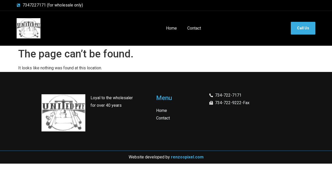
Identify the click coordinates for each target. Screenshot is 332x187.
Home (171, 28)
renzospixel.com (187, 157)
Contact (194, 28)
